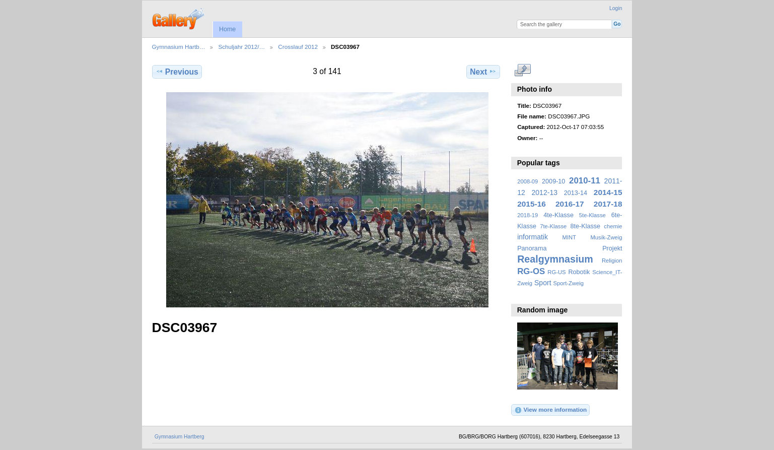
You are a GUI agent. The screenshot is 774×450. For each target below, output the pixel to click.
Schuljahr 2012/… (241, 46)
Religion (612, 261)
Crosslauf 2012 (298, 46)
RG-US (556, 272)
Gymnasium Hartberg (179, 436)
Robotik (579, 272)
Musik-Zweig (606, 237)
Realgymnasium (555, 259)
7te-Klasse (553, 226)
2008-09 (527, 181)
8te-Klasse (585, 226)
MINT (569, 237)
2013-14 (575, 193)
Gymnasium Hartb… (178, 46)
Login (615, 8)
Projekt (612, 248)
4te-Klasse (558, 215)
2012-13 (545, 192)
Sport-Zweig (568, 283)
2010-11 (584, 180)
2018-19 (527, 215)
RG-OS (531, 271)
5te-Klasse (592, 215)
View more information (550, 410)
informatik (532, 237)
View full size (522, 70)
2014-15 (608, 192)
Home (227, 29)
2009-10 (553, 181)
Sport (542, 283)
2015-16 (531, 204)
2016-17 (569, 204)
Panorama (531, 248)
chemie (613, 226)
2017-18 (608, 204)
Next (483, 71)
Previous (177, 71)
